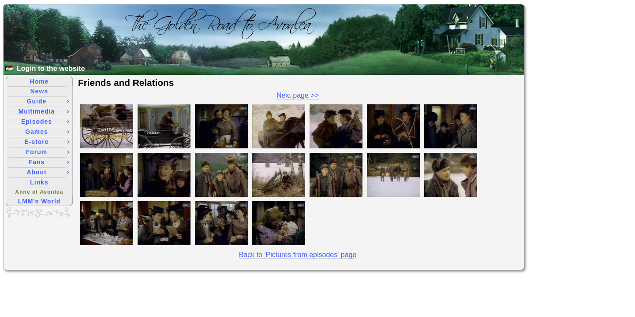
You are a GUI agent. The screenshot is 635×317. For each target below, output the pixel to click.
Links (39, 182)
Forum (47, 151)
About (47, 172)
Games (47, 131)
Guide (48, 101)
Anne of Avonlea (39, 192)
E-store (47, 141)
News (39, 91)
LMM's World (39, 201)
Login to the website (51, 68)
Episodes (45, 121)
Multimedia (44, 111)
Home (39, 81)
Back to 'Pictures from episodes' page (298, 254)
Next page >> (297, 95)
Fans (49, 162)
